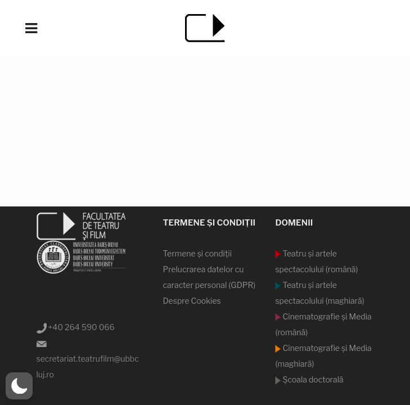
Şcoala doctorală (312, 379)
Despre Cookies (191, 300)
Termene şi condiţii (197, 253)
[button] (19, 385)
